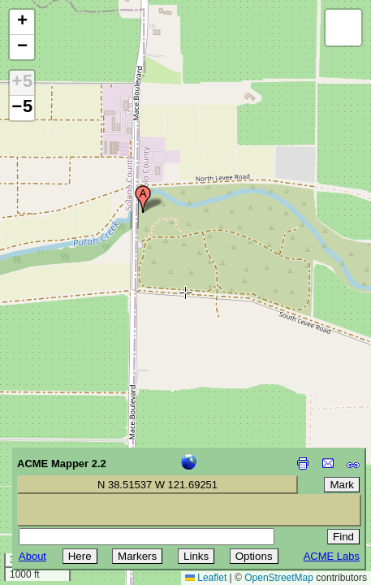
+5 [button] (21, 83)
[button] (143, 199)
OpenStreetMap (278, 577)
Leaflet (205, 577)
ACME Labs (332, 556)
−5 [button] (21, 108)
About (32, 556)
